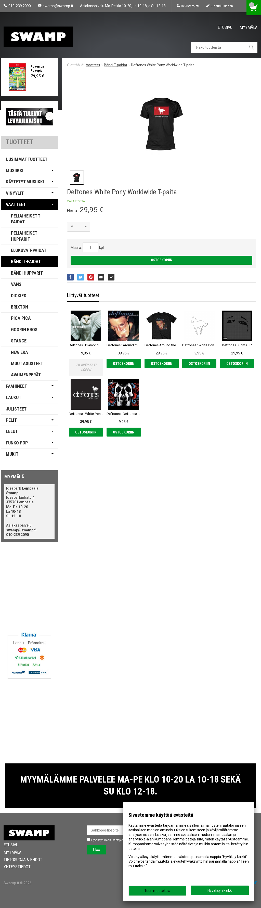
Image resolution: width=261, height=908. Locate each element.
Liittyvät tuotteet (83, 295)
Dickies (18, 295)
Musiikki (14, 170)
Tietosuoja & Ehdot (23, 859)
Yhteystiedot (17, 866)
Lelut (12, 431)
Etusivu (225, 27)
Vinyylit (15, 193)
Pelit (11, 420)
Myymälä (248, 27)
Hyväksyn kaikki (219, 890)
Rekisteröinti (190, 6)
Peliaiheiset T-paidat (26, 218)
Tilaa (96, 850)
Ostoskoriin (161, 260)
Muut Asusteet (27, 363)
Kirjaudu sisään (222, 6)
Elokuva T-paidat (28, 250)
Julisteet (16, 409)
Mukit (12, 454)
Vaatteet (16, 204)
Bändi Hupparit (27, 273)
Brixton (19, 307)
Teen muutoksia (157, 891)
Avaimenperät (26, 374)
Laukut (13, 397)
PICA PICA (21, 318)
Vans (16, 284)
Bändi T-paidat (26, 261)
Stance (19, 340)
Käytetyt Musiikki (25, 181)
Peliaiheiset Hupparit (24, 235)
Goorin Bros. (25, 329)
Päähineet (16, 386)
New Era (19, 352)
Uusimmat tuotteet (26, 159)
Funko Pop (17, 442)
